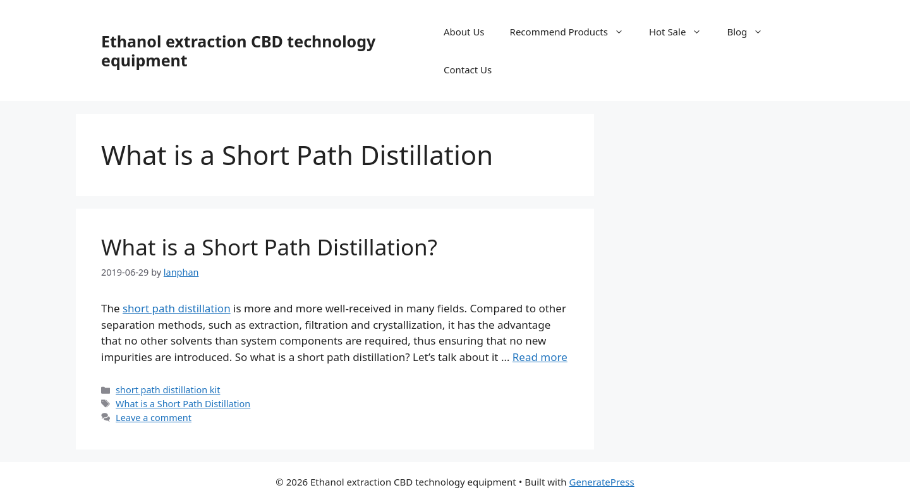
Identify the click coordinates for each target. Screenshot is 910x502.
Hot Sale (682, 32)
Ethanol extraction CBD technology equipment (238, 50)
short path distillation (177, 308)
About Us (464, 31)
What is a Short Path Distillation (183, 404)
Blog (751, 32)
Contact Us (468, 69)
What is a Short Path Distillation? (269, 247)
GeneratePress (601, 481)
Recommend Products (573, 32)
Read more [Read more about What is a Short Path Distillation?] (540, 357)
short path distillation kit (168, 390)
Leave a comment (153, 418)
